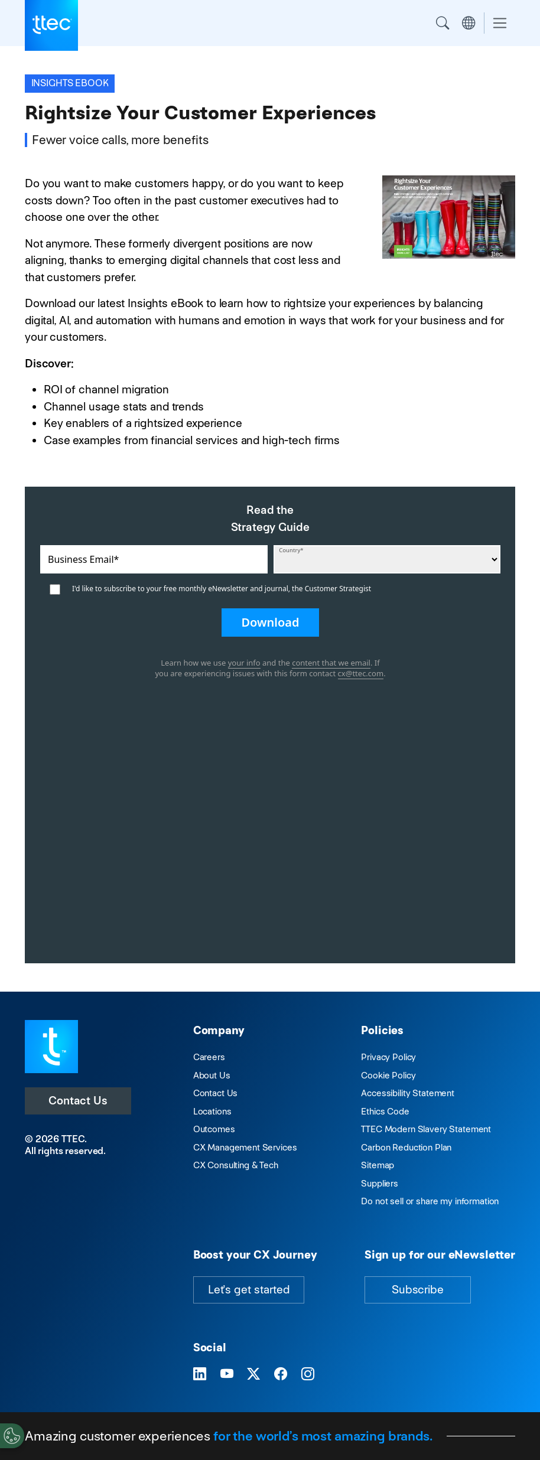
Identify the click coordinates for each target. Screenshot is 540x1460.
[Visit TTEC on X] (253, 1374)
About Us (211, 1075)
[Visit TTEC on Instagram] (307, 1374)
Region (468, 23)
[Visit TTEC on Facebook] (280, 1374)
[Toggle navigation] (500, 23)
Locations (212, 1111)
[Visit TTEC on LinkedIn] (199, 1374)
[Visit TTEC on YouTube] (226, 1374)
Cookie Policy (388, 1075)
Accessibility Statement (407, 1093)
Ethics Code (385, 1111)
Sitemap (377, 1165)
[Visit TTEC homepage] (51, 1045)
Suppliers (379, 1183)
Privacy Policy (388, 1057)
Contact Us (78, 1100)
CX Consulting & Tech (235, 1165)
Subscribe (418, 1289)
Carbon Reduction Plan (406, 1147)
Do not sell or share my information (430, 1201)
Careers (209, 1057)
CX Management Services (245, 1147)
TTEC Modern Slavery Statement (426, 1129)
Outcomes (214, 1129)
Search (442, 23)
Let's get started (248, 1289)
